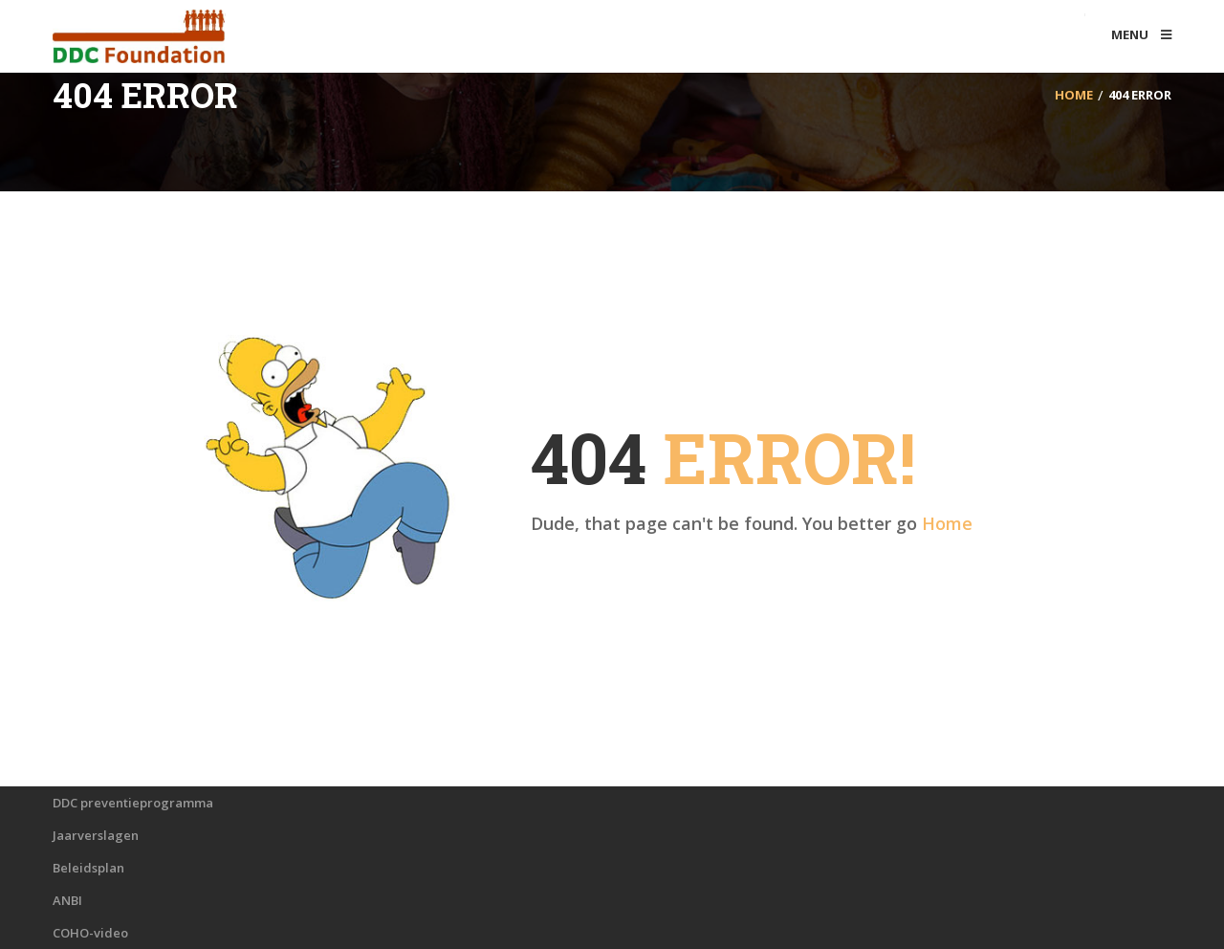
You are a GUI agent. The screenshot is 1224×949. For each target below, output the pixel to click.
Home (947, 523)
